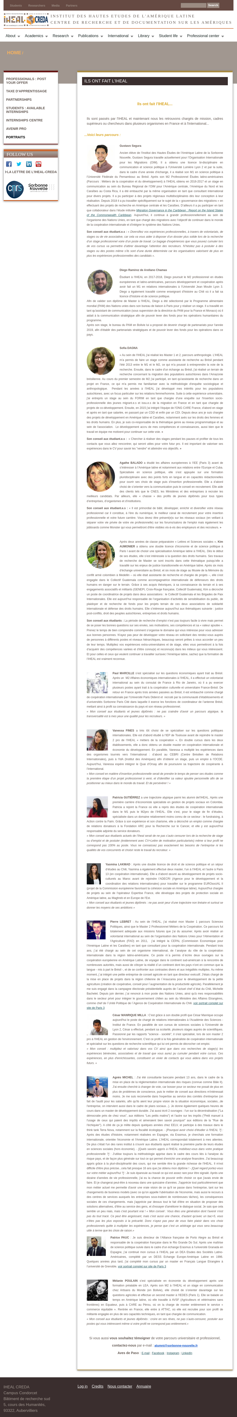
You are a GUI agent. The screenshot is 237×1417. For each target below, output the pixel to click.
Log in (83, 1386)
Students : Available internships (25, 110)
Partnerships (19, 99)
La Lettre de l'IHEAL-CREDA (32, 172)
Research (61, 36)
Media (55, 5)
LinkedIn (187, 1353)
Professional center (203, 36)
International (118, 36)
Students (16, 5)
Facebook (158, 1353)
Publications (88, 36)
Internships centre (24, 120)
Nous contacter (119, 1386)
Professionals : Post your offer (26, 81)
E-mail (146, 1353)
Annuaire (143, 1386)
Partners (71, 5)
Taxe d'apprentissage (26, 91)
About (11, 36)
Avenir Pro (16, 129)
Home (14, 52)
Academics (34, 36)
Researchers (36, 5)
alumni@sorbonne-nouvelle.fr (176, 1345)
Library (144, 36)
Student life (168, 36)
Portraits (15, 137)
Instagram (173, 1353)
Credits (97, 1386)
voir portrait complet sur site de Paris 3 (142, 1266)
